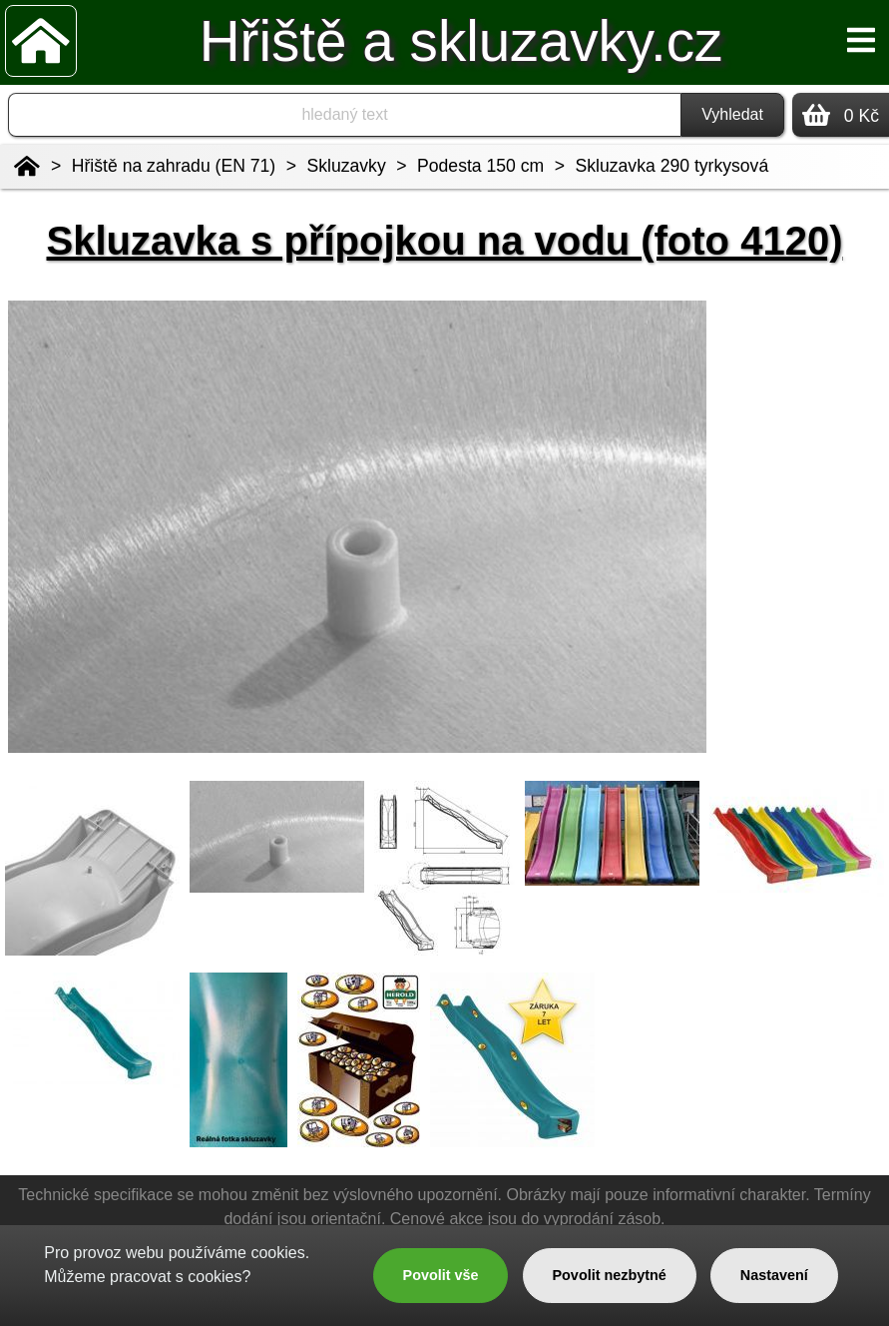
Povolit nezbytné (609, 1275)
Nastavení (774, 1275)
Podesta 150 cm (480, 166)
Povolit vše (441, 1275)
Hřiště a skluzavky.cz (461, 41)
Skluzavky (346, 166)
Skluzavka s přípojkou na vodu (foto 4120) (445, 241)
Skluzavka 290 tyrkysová (672, 166)
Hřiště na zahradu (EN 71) (173, 166)
